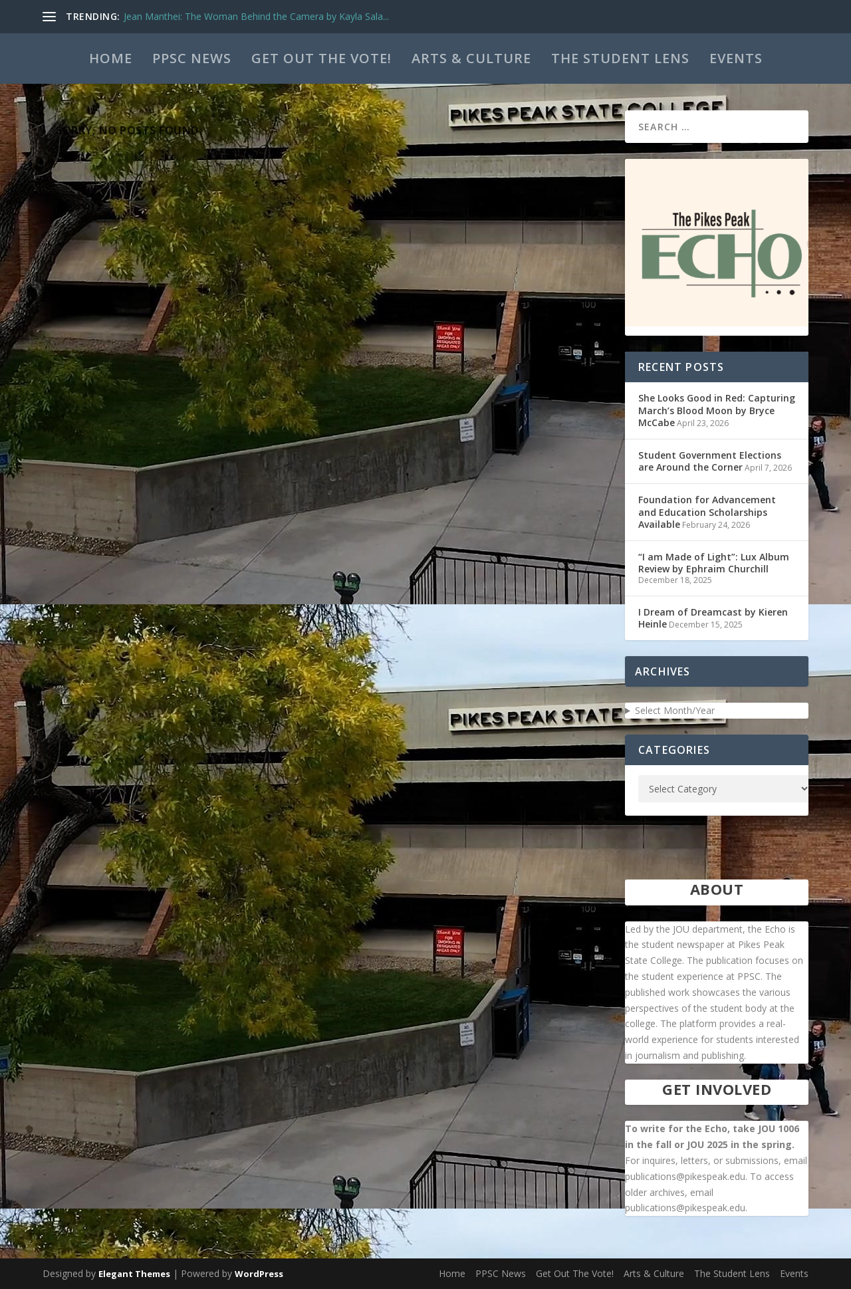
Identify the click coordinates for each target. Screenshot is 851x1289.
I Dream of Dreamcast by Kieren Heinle (713, 618)
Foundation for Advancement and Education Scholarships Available (707, 511)
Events (736, 58)
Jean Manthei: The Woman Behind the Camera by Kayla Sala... (256, 16)
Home (110, 58)
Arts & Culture (471, 58)
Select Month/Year (675, 710)
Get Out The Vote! (321, 58)
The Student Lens (620, 58)
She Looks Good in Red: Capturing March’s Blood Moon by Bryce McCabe (716, 410)
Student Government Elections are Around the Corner (709, 461)
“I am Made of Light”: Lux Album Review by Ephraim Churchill (713, 562)
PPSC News (191, 58)
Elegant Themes (134, 1274)
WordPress (259, 1274)
